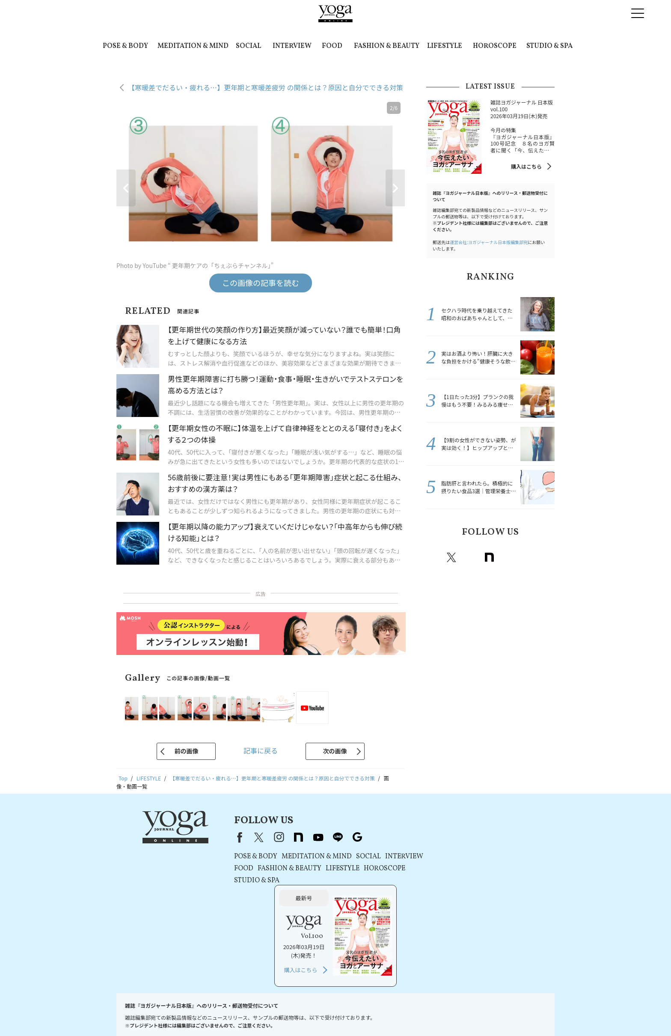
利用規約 (234, 1013)
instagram (470, 557)
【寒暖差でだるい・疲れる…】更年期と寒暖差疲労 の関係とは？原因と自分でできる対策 (265, 87)
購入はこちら (526, 166)
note (489, 557)
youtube (309, 837)
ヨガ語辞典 (531, 1013)
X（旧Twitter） (250, 837)
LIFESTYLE (444, 46)
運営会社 (374, 1013)
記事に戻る (260, 750)
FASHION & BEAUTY (386, 46)
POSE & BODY (125, 46)
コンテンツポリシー (333, 1013)
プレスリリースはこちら (188, 1013)
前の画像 (186, 751)
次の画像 (335, 751)
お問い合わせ (137, 1013)
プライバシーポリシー (277, 1013)
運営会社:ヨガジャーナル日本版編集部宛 (489, 242)
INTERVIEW (292, 46)
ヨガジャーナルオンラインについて (432, 1013)
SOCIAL (248, 46)
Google (545, 557)
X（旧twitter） (451, 557)
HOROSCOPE (495, 46)
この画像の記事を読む (260, 282)
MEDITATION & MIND (193, 46)
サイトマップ (496, 1013)
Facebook (434, 557)
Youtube (508, 557)
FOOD (332, 46)
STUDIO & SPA (549, 46)
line (526, 557)
